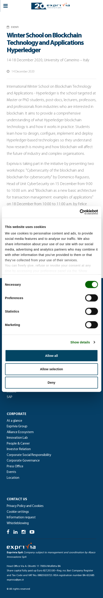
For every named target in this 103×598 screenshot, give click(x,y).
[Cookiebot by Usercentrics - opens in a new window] (78, 212)
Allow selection (51, 369)
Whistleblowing (18, 523)
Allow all (51, 355)
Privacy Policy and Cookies (25, 506)
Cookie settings (18, 512)
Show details (80, 342)
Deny (51, 382)
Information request (21, 517)
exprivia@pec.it (15, 580)
